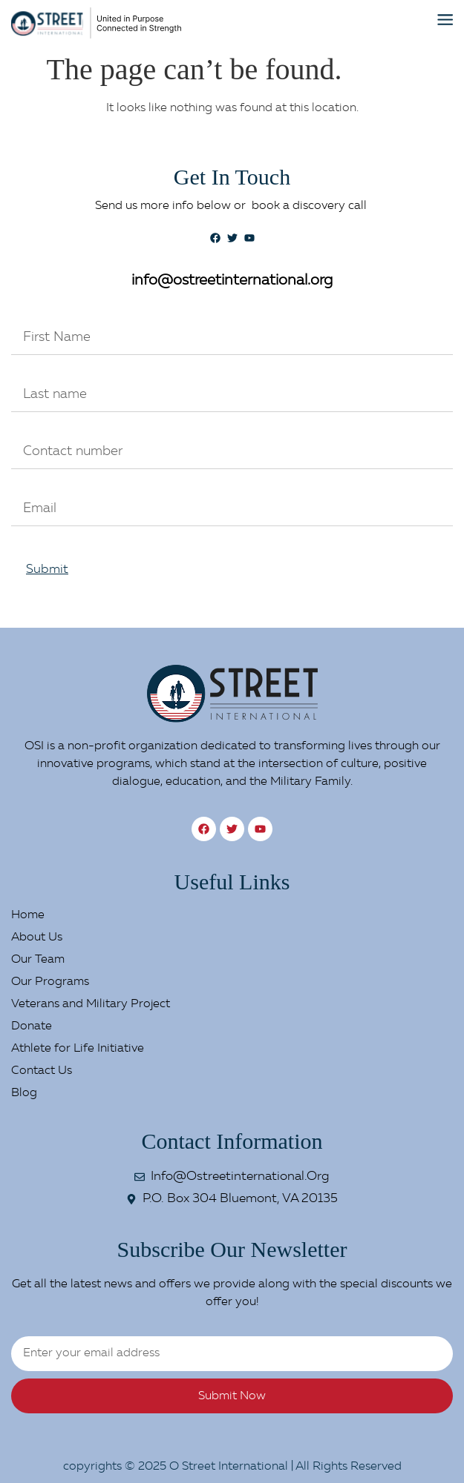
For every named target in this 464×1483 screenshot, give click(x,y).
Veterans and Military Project (90, 1004)
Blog (24, 1093)
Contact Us (41, 1071)
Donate (31, 1026)
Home (28, 915)
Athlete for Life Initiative (77, 1049)
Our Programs (50, 982)
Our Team (38, 960)
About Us (36, 937)
